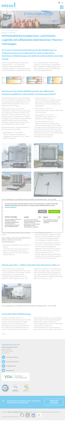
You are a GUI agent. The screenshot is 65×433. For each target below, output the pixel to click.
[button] (42, 211)
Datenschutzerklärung (10, 207)
